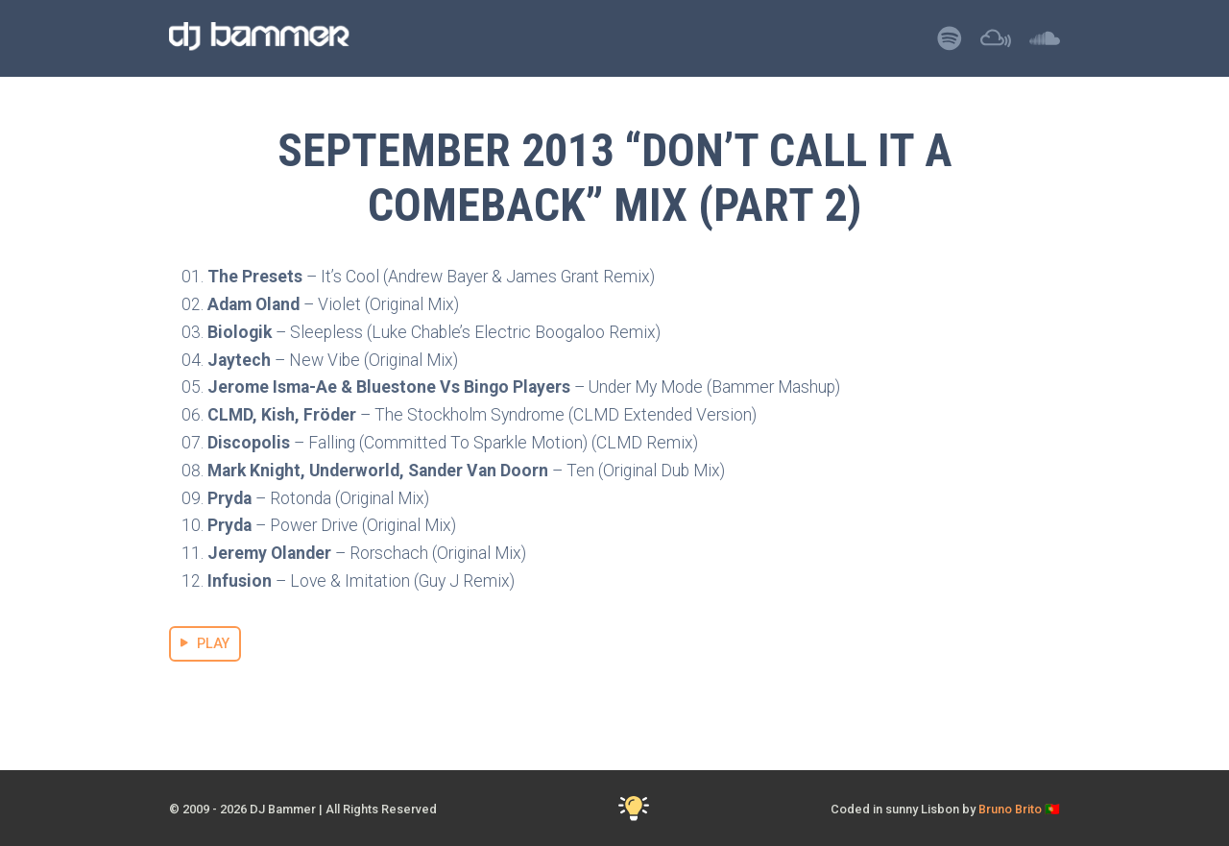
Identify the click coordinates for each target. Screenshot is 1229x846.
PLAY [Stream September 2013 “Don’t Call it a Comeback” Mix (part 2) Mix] (205, 644)
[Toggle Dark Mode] (634, 809)
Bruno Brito (1010, 809)
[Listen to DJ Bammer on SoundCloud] (1044, 43)
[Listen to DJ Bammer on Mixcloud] (995, 43)
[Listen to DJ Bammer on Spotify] (949, 43)
